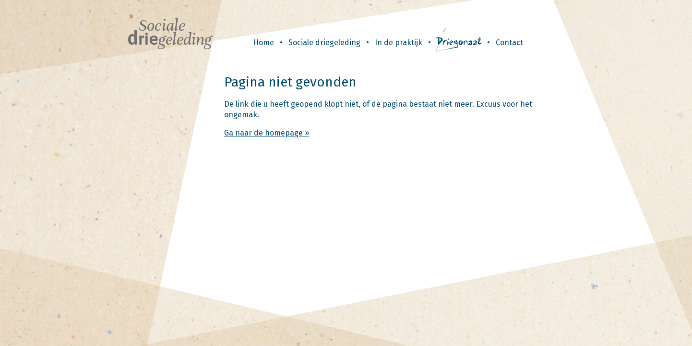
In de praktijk (398, 42)
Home (263, 42)
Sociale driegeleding (324, 42)
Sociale (169, 32)
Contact (509, 42)
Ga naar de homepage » (266, 132)
